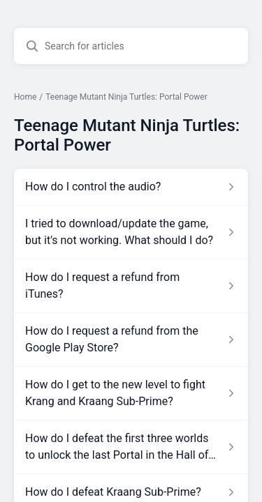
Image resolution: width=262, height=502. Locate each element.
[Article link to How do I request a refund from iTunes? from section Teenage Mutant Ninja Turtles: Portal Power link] (131, 286)
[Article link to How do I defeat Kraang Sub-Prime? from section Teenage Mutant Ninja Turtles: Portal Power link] (131, 492)
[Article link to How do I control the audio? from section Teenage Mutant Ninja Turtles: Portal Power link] (131, 186)
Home (25, 97)
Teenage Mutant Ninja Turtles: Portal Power (126, 97)
